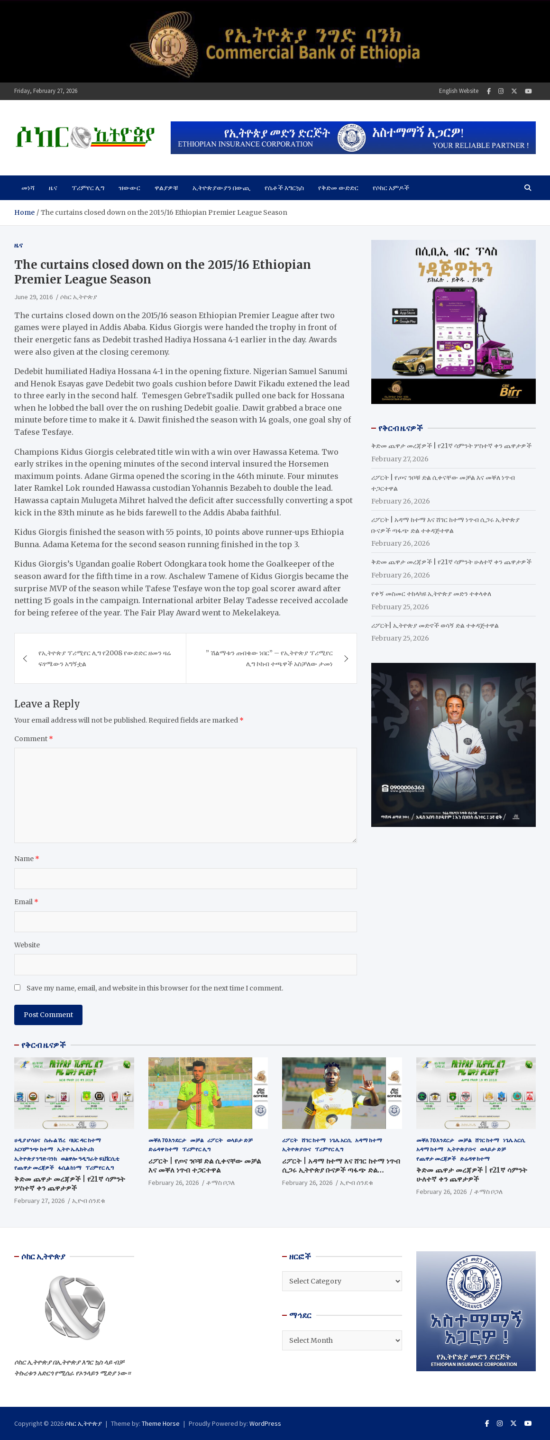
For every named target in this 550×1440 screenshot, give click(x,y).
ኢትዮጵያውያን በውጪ (221, 187)
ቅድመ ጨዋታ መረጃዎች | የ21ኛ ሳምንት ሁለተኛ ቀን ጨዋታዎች (451, 562)
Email (26, 902)
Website (27, 945)
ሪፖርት (215, 1140)
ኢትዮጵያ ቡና (296, 1149)
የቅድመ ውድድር (338, 187)
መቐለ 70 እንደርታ (167, 1140)
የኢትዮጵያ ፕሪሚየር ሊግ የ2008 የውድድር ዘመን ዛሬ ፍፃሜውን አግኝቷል (104, 658)
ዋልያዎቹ (166, 187)
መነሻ (28, 187)
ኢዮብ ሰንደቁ (88, 1200)
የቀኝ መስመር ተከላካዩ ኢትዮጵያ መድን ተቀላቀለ (431, 593)
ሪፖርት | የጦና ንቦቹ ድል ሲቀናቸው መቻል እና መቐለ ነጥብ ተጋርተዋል (204, 1165)
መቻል (196, 1140)
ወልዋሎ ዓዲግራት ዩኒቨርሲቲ (90, 1158)
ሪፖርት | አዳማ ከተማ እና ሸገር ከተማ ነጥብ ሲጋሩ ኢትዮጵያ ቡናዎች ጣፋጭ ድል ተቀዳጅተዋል (341, 1170)
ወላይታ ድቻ (240, 1140)
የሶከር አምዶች (391, 187)
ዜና (53, 187)
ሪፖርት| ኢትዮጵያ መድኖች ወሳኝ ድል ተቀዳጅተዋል (435, 625)
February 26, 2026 (173, 1182)
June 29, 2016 (33, 297)
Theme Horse (161, 1423)
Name (26, 858)
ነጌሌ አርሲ (340, 1140)
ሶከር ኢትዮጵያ (78, 297)
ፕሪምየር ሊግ (88, 187)
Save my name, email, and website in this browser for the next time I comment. (155, 988)
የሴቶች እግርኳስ (284, 187)
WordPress (265, 1423)
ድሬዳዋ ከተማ (163, 1149)
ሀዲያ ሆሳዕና (27, 1140)
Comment (33, 738)
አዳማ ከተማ (368, 1140)
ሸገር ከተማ (314, 1140)
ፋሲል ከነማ (70, 1167)
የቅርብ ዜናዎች (43, 1045)
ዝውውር (129, 187)
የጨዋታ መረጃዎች (34, 1167)
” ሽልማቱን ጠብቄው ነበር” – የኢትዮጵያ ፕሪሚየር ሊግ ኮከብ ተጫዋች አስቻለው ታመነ (269, 658)
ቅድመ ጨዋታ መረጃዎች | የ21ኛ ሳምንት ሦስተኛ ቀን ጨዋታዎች (451, 445)
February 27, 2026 (39, 1200)
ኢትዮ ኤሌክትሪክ (75, 1149)
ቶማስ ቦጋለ (220, 1182)
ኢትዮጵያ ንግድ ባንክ (35, 1158)
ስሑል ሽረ (54, 1140)
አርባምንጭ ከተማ (33, 1149)
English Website (458, 91)
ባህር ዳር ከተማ (85, 1140)
